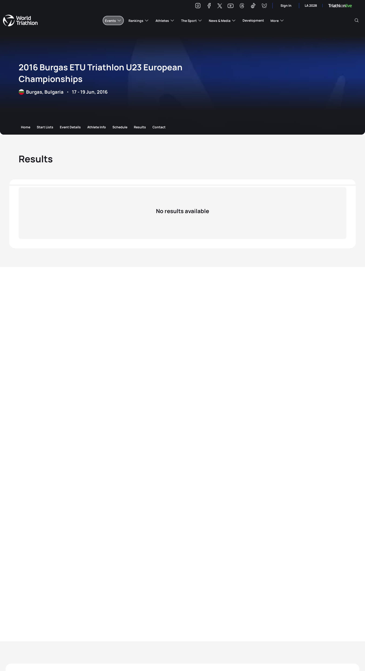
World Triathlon (20, 20)
